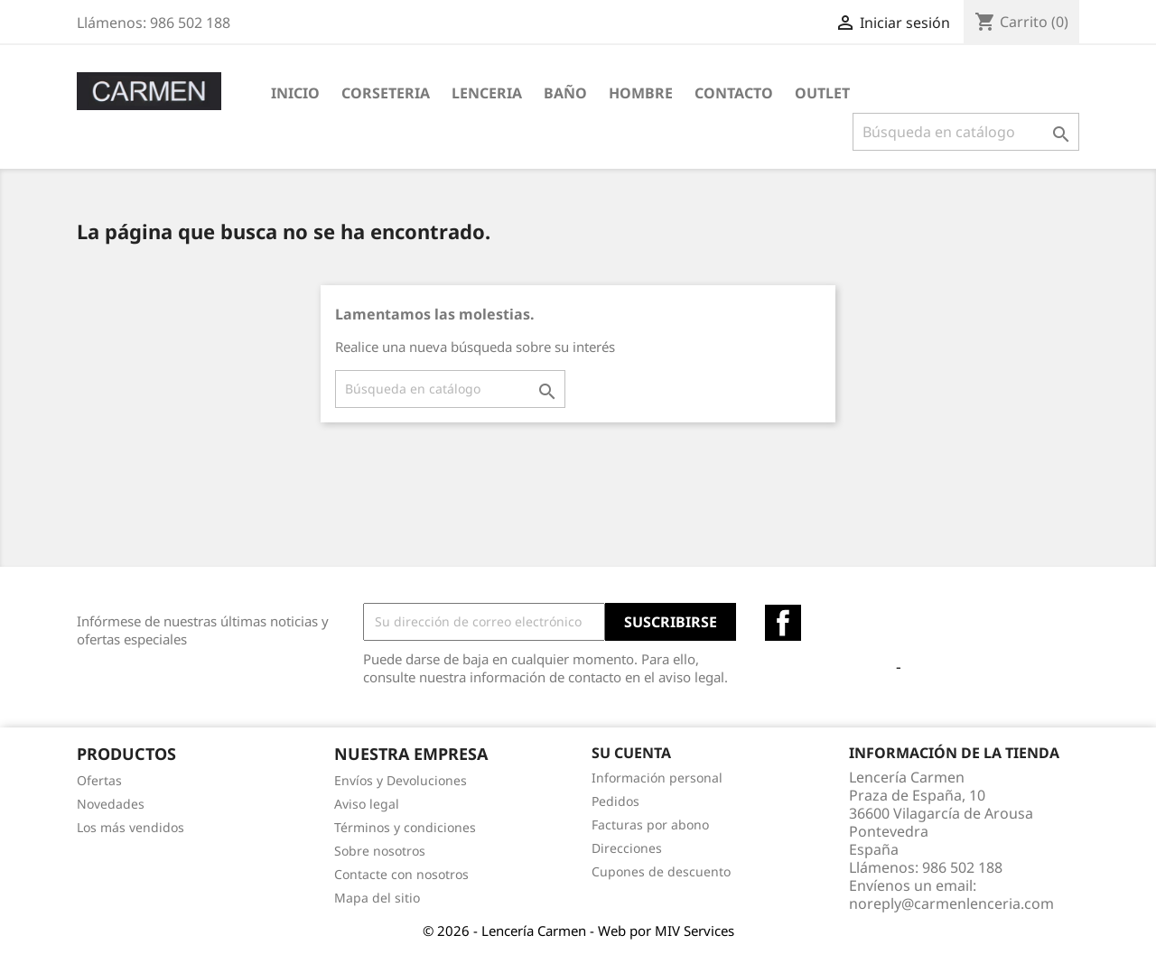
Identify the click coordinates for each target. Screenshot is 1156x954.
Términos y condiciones (405, 827)
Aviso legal (366, 803)
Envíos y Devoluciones (400, 780)
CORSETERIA (385, 93)
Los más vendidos (130, 827)
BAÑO (565, 93)
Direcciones (627, 848)
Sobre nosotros (379, 850)
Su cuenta (631, 753)
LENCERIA (487, 93)
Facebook (783, 623)
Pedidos (615, 801)
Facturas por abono (650, 824)
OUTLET (822, 93)
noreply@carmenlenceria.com (951, 903)
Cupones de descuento (661, 871)
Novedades (110, 803)
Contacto (734, 93)
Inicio (295, 93)
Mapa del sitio (377, 897)
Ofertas (99, 780)
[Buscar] (966, 132)
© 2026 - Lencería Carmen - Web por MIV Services (578, 931)
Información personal (657, 777)
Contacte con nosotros (401, 874)
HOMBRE (641, 93)
